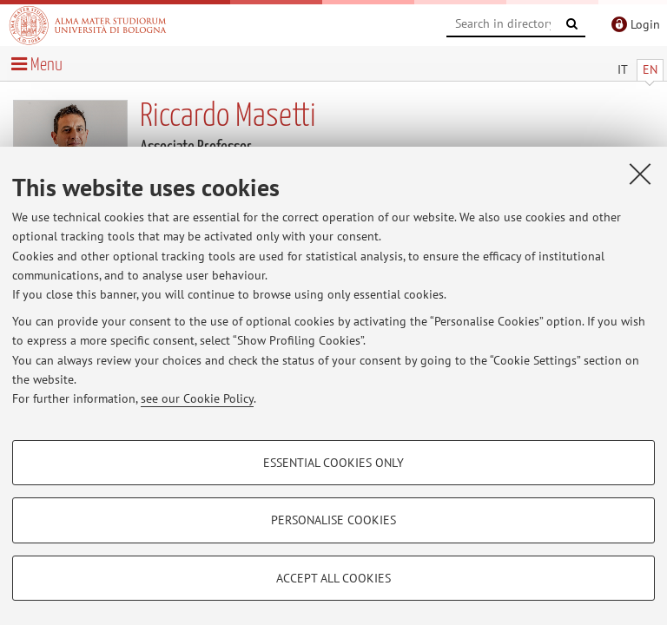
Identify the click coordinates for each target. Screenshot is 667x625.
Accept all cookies (333, 578)
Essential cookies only (333, 462)
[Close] (640, 174)
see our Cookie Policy (197, 398)
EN (650, 69)
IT (622, 69)
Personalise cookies (333, 520)
